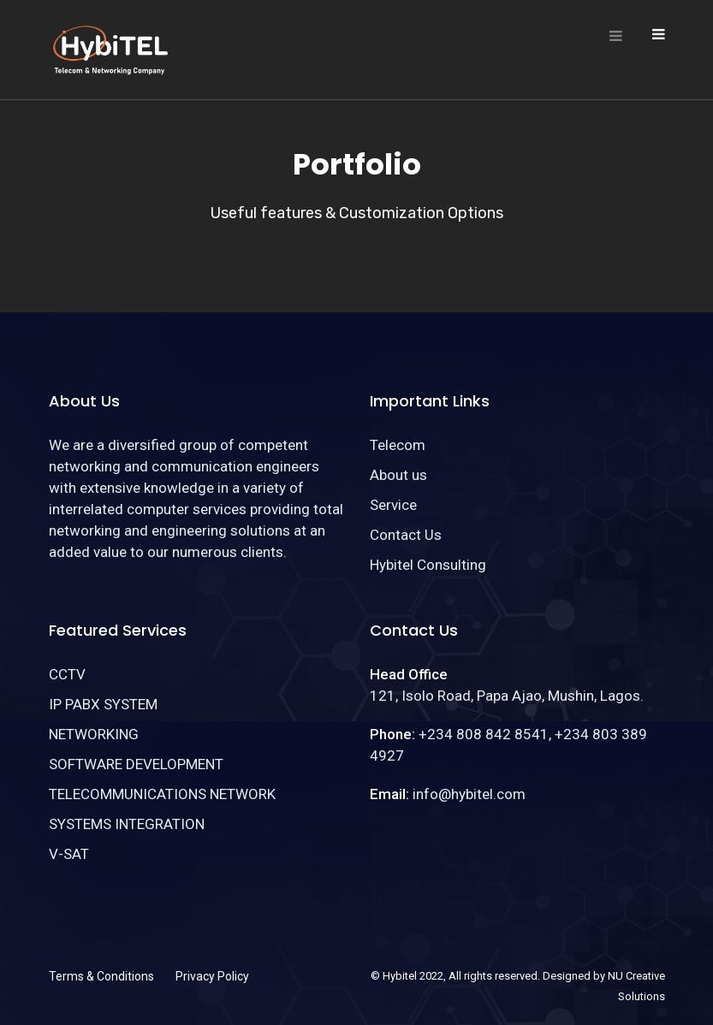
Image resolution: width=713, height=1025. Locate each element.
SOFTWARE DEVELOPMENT (136, 764)
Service (393, 504)
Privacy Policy (212, 976)
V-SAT (69, 853)
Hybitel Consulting (428, 564)
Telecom (397, 444)
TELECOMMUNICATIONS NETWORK (162, 794)
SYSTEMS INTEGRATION (127, 823)
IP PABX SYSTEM (103, 704)
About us (398, 474)
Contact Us (406, 534)
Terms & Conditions (101, 976)
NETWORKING (94, 734)
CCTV (67, 674)
